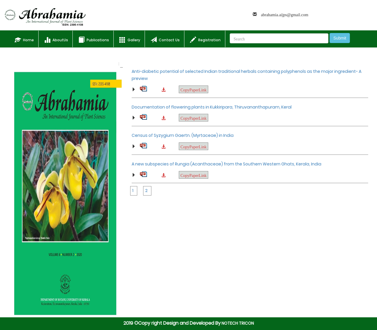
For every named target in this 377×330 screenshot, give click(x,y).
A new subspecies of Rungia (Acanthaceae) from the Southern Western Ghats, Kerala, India (226, 164)
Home (26, 39)
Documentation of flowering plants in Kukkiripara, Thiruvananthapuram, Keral (212, 107)
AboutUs (56, 40)
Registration (205, 40)
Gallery (129, 40)
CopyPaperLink (194, 89)
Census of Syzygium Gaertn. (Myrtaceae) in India (183, 135)
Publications (93, 40)
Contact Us (165, 40)
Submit (339, 38)
